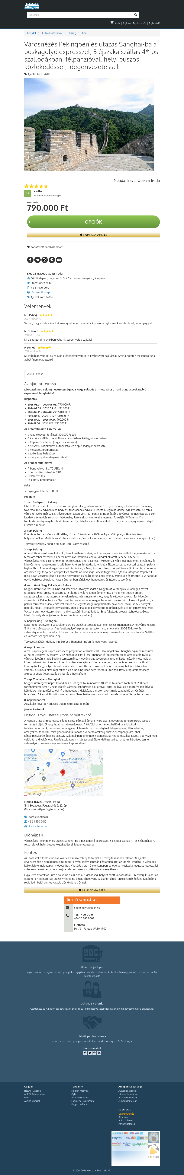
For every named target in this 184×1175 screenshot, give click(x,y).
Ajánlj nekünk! (125, 1120)
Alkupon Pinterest (127, 1101)
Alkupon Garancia (80, 1097)
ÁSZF (27, 1094)
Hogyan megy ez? (80, 1090)
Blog (26, 1097)
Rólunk (27, 1090)
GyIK (73, 1094)
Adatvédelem (38, 1094)
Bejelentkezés (139, 23)
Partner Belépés (126, 1123)
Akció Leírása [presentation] (35, 373)
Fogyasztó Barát (79, 1104)
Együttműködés (126, 1113)
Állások (37, 1090)
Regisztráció (154, 23)
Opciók (65, 222)
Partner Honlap (40, 292)
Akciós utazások (32, 1101)
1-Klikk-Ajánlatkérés (93, 234)
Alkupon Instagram (127, 1097)
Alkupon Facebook (127, 1090)
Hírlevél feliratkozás (128, 1094)
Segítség (127, 23)
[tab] (35, 374)
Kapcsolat (123, 1117)
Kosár (115, 23)
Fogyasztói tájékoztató (82, 1101)
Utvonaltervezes (37, 826)
